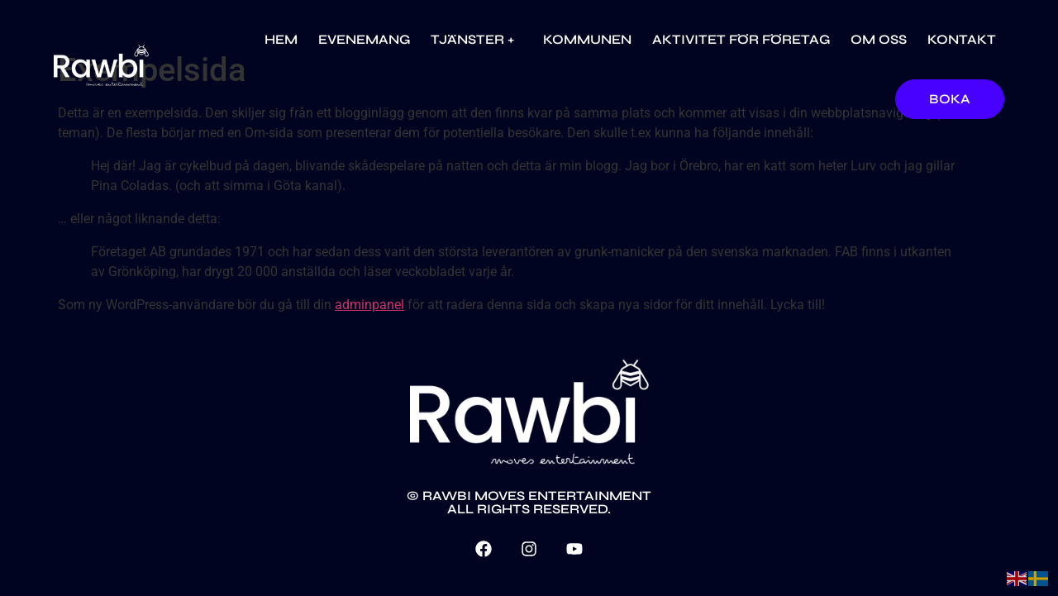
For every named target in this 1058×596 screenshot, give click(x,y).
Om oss (879, 39)
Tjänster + (476, 39)
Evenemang (364, 39)
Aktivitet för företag (741, 39)
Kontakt (961, 39)
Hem (281, 39)
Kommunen (587, 39)
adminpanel (369, 304)
